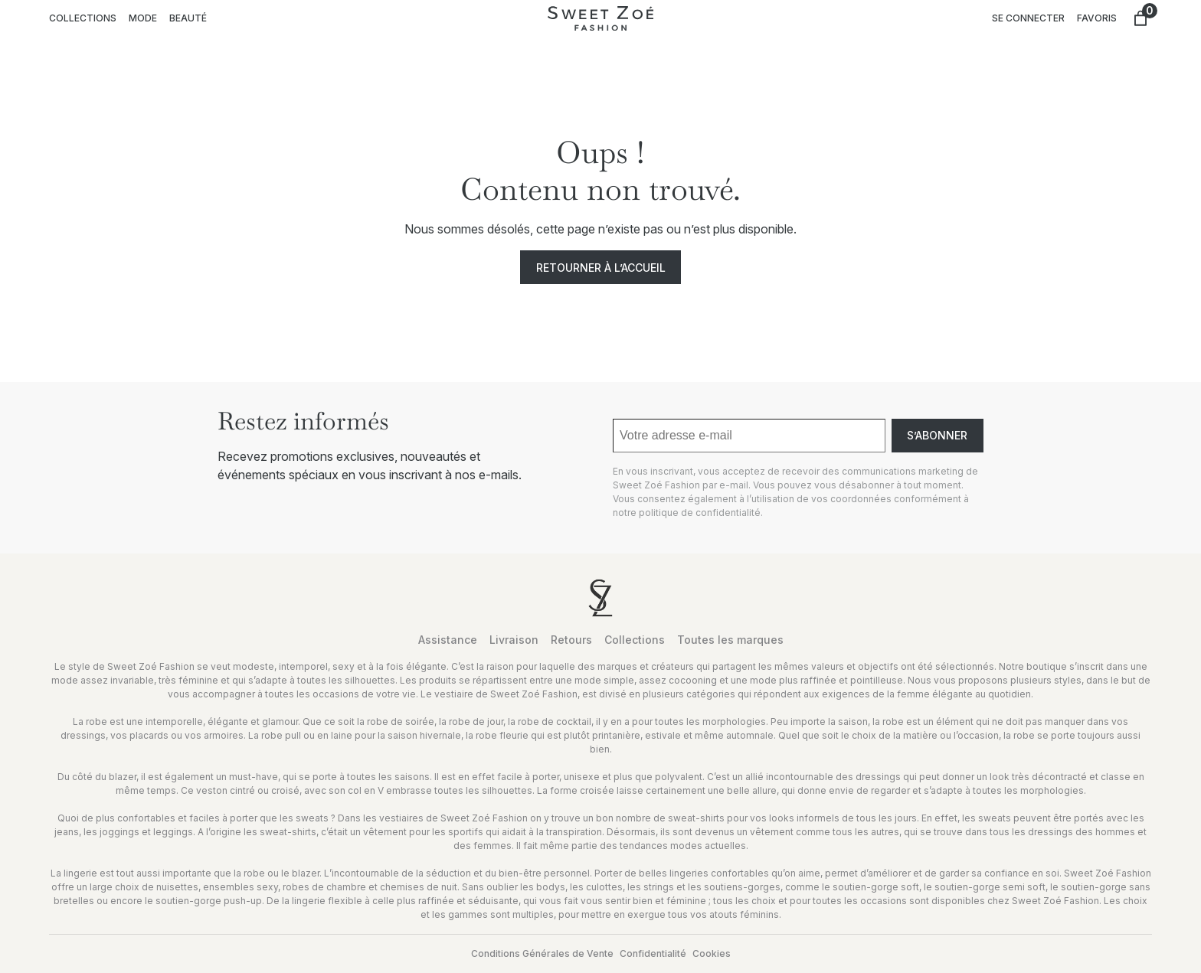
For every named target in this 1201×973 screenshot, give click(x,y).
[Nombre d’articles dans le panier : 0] (1140, 18)
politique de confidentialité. (701, 512)
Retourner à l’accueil (601, 267)
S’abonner (937, 435)
